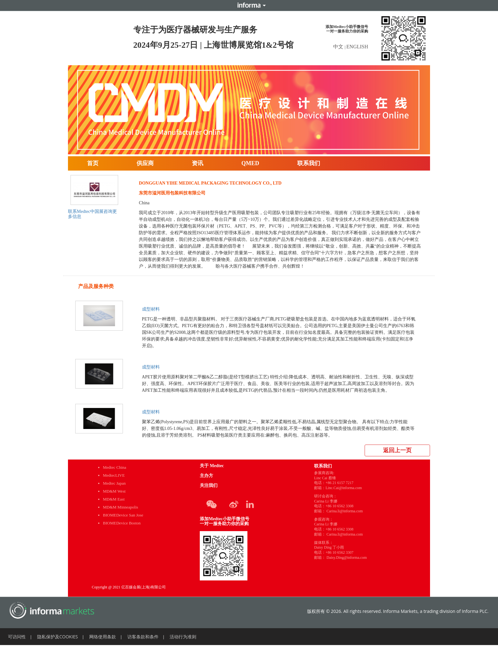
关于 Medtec (212, 465)
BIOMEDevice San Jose (123, 515)
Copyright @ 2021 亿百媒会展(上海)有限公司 (129, 587)
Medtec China (114, 467)
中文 (339, 46)
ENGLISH (357, 46)
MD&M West (114, 491)
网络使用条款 (102, 637)
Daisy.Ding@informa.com (346, 557)
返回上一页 (397, 450)
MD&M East (113, 499)
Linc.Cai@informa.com (344, 488)
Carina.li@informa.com (344, 511)
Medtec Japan (114, 483)
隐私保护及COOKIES (57, 637)
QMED (250, 163)
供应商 (145, 163)
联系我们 (308, 163)
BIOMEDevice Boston (122, 523)
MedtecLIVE (114, 475)
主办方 (206, 475)
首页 (92, 163)
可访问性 (17, 637)
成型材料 (151, 309)
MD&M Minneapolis (120, 507)
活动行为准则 (183, 637)
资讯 (197, 163)
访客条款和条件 (142, 637)
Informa (249, 5)
